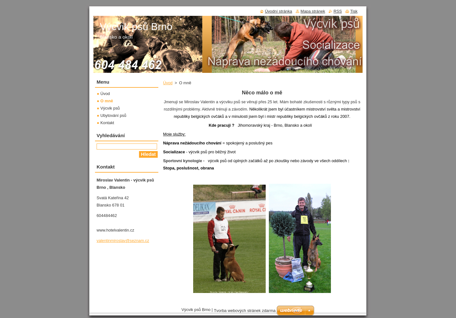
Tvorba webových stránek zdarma (245, 312)
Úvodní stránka (278, 11)
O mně (106, 101)
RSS (337, 11)
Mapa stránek (313, 11)
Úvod (168, 82)
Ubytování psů (113, 115)
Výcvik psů (110, 108)
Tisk (354, 11)
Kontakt (107, 122)
